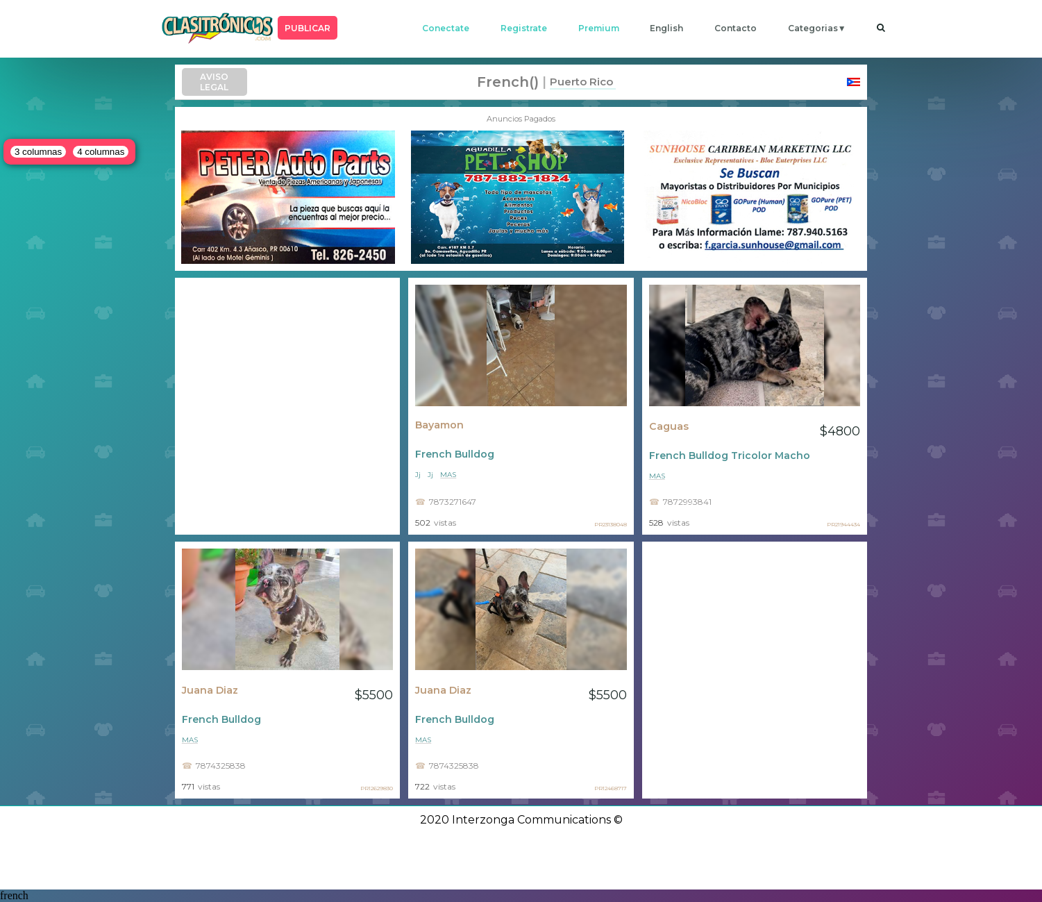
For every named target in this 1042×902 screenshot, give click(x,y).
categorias (813, 28)
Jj (418, 474)
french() (508, 82)
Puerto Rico (581, 81)
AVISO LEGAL (214, 82)
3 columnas (38, 152)
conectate (445, 28)
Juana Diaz (210, 690)
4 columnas (100, 152)
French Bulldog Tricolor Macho (729, 455)
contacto (735, 28)
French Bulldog (454, 454)
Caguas (669, 426)
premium (598, 28)
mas (448, 474)
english (666, 28)
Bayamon (439, 425)
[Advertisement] (287, 406)
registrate (524, 28)
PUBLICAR (307, 28)
